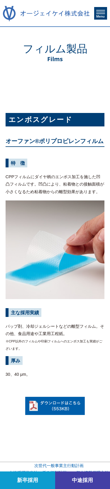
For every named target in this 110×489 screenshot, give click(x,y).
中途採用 (82, 480)
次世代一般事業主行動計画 (59, 466)
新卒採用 (27, 480)
